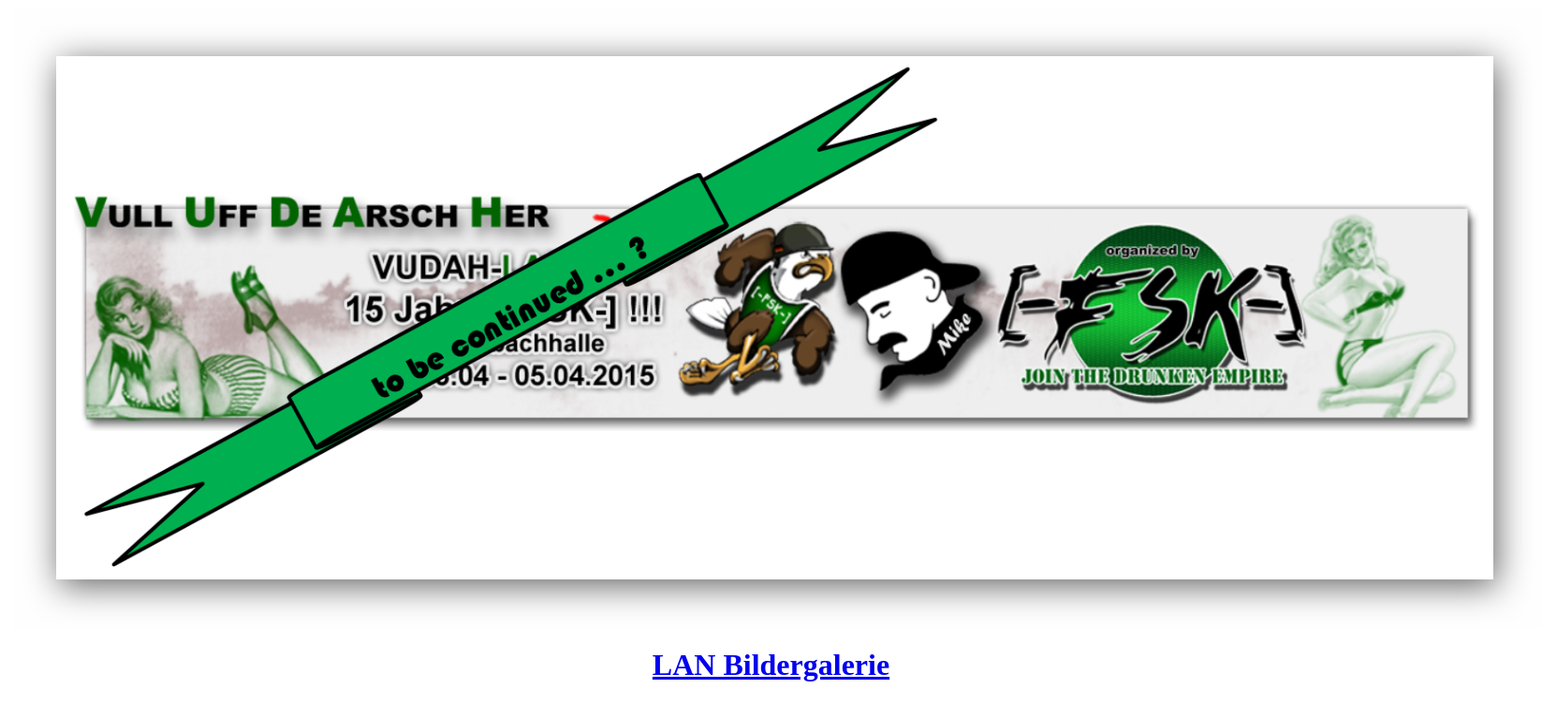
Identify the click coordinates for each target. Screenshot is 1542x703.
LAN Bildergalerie (771, 664)
